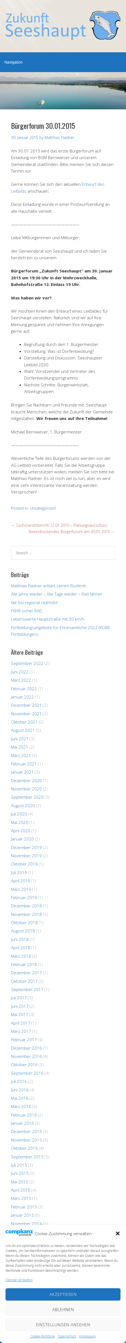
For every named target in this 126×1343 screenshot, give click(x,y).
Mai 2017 (19, 1014)
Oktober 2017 (24, 981)
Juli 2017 (19, 997)
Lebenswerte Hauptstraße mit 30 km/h (47, 619)
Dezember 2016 (26, 1048)
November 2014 (26, 1223)
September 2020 (27, 797)
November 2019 (26, 855)
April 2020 (20, 830)
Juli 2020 (19, 814)
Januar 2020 (22, 839)
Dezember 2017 (26, 972)
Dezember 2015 (26, 1131)
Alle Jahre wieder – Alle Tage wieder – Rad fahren (56, 594)
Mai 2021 (19, 747)
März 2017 (21, 1031)
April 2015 (20, 1190)
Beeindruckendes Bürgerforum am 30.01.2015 (72, 531)
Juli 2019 (19, 872)
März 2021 (21, 755)
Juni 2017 (20, 1006)
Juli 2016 (19, 1081)
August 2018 (23, 930)
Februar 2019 (24, 897)
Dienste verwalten (19, 1280)
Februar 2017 (24, 1039)
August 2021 (23, 730)
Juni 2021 (20, 738)
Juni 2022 (20, 672)
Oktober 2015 (24, 1148)
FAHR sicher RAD (26, 610)
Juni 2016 (20, 1090)
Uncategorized (43, 508)
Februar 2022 (24, 688)
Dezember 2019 (26, 847)
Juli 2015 (19, 1165)
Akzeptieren (63, 1294)
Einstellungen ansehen (63, 1324)
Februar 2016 (24, 1115)
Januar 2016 (22, 1123)
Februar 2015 (24, 1207)
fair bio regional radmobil (34, 602)
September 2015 (27, 1156)
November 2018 (26, 914)
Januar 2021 (22, 772)
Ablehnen (63, 1309)
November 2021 (26, 713)
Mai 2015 (19, 1181)
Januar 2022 (22, 697)
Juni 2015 (20, 1173)
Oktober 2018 (24, 922)
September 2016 (27, 1073)
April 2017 (20, 1023)
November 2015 (26, 1140)
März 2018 (21, 956)
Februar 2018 (24, 964)
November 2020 (26, 788)
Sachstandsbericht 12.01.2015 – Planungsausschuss (59, 525)
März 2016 (21, 1106)
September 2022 (27, 663)
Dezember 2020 (26, 780)
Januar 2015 (22, 1215)
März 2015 (21, 1198)
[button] (117, 1233)
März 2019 (21, 889)
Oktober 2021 (24, 722)
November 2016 (26, 1056)
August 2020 (23, 805)
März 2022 (21, 680)
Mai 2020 (19, 822)
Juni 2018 (20, 939)
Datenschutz (67, 1336)
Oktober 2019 (24, 864)
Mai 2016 (19, 1098)
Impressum (87, 1336)
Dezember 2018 (26, 905)
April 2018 (20, 947)
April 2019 (20, 880)
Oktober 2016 (24, 1064)
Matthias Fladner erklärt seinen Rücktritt (48, 585)
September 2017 (27, 989)
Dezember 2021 (26, 705)
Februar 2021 (24, 763)
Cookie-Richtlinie (42, 1336)
